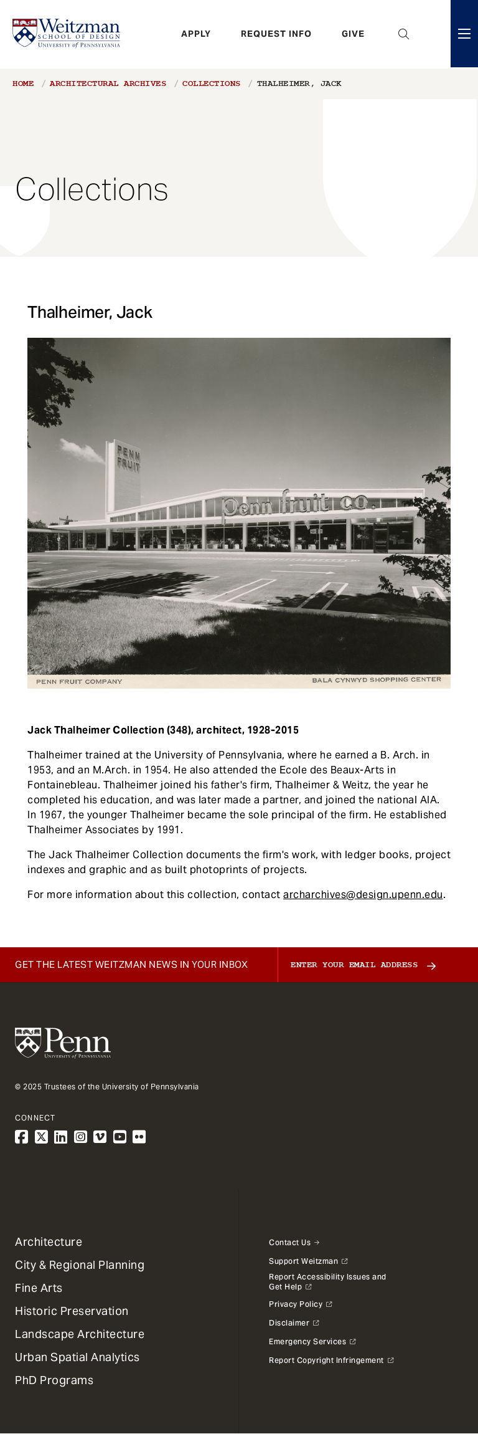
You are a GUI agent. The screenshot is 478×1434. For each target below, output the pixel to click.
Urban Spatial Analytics (77, 1357)
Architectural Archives (108, 83)
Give (353, 34)
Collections (211, 83)
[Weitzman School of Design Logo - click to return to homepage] (66, 34)
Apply (196, 34)
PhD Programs (54, 1380)
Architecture (48, 1242)
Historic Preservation (72, 1311)
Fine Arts (39, 1288)
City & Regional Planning (79, 1265)
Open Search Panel (404, 34)
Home (23, 83)
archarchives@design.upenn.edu (363, 894)
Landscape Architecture (79, 1334)
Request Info (276, 34)
